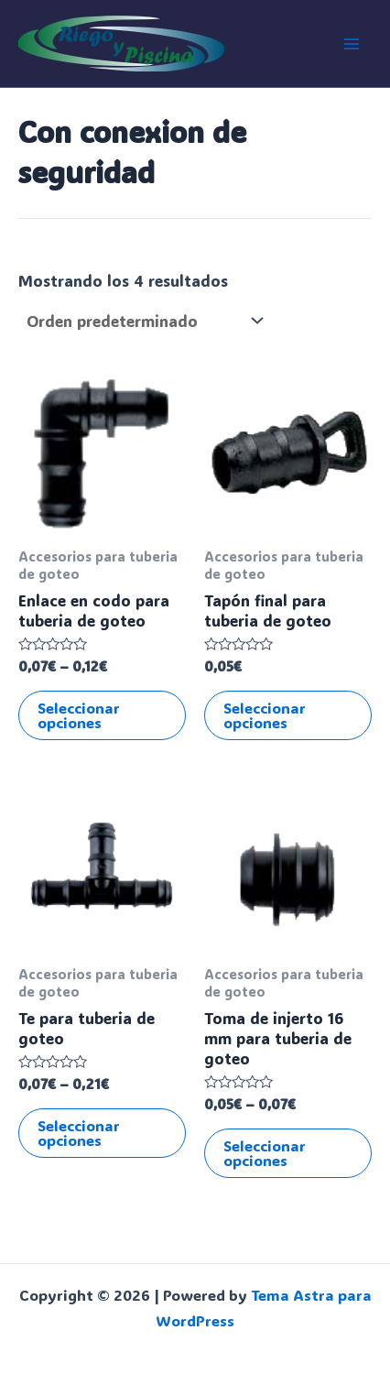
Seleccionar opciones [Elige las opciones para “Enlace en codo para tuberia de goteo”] (79, 715)
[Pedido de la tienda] (143, 320)
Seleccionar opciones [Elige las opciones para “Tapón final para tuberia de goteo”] (264, 715)
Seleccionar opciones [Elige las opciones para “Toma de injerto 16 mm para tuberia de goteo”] (264, 1153)
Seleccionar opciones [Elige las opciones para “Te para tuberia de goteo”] (79, 1133)
